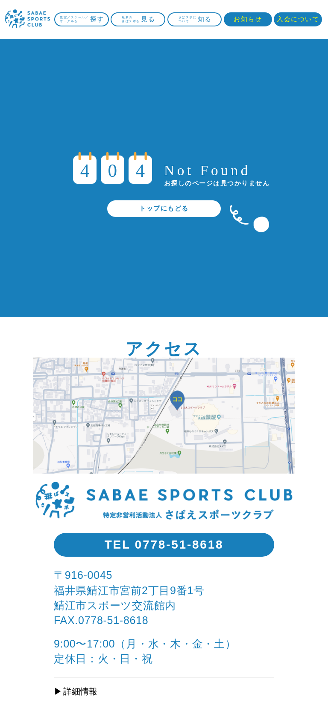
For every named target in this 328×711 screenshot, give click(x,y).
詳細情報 (80, 691)
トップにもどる (163, 208)
